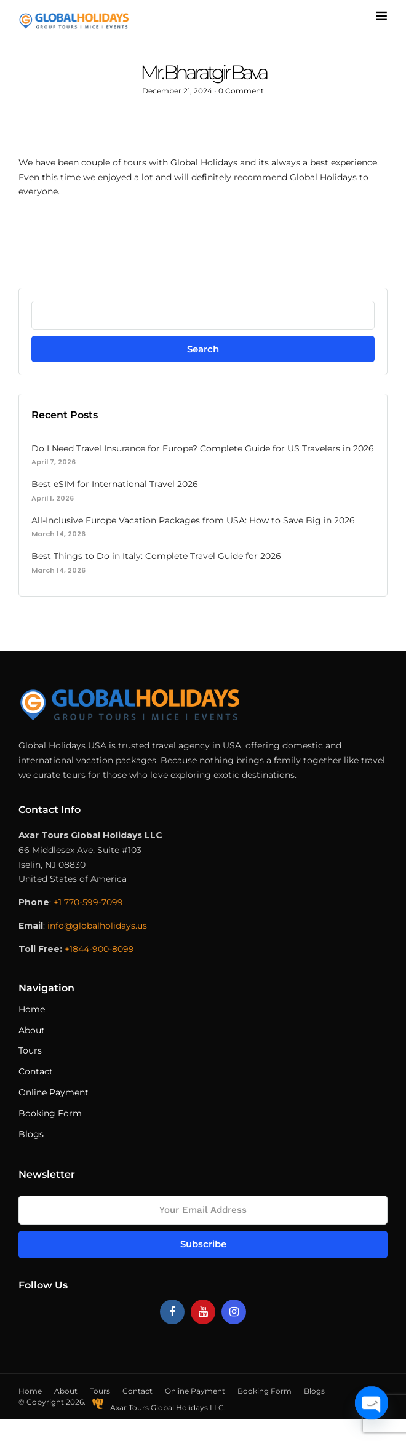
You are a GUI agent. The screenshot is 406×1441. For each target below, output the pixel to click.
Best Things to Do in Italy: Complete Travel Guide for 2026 (156, 556)
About (31, 1030)
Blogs (31, 1134)
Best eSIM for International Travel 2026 (114, 484)
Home (31, 1009)
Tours (30, 1050)
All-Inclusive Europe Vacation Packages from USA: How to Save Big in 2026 (193, 520)
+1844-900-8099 (99, 949)
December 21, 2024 (177, 90)
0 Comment (241, 90)
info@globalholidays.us (97, 925)
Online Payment (53, 1092)
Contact (35, 1071)
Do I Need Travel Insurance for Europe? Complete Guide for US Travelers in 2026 (202, 448)
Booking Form (50, 1113)
